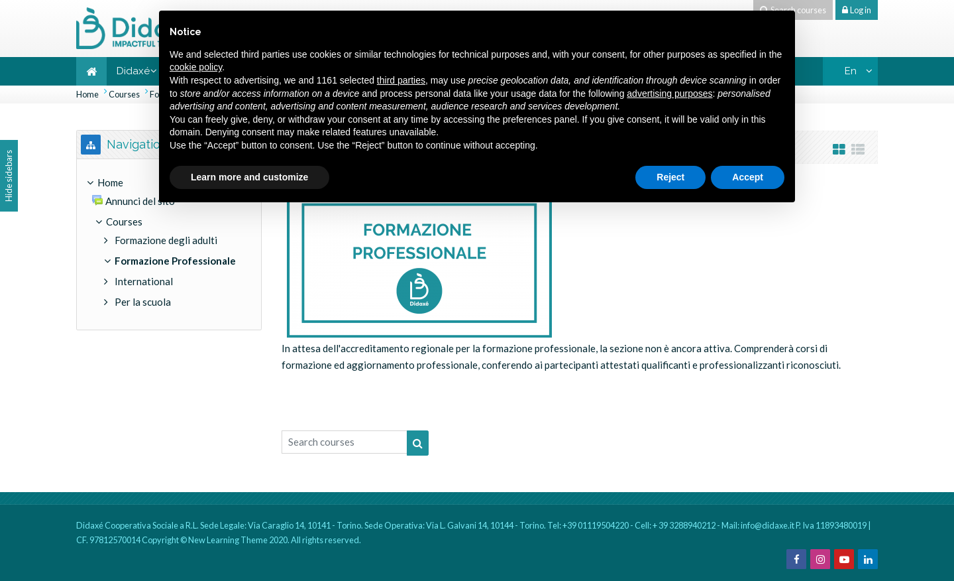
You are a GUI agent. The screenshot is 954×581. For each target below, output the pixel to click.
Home (87, 94)
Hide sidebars (8, 176)
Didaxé (133, 71)
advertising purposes (669, 93)
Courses (124, 94)
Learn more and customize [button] (249, 177)
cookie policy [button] (196, 67)
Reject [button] (670, 177)
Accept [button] (747, 177)
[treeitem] (169, 244)
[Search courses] (344, 442)
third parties (401, 80)
